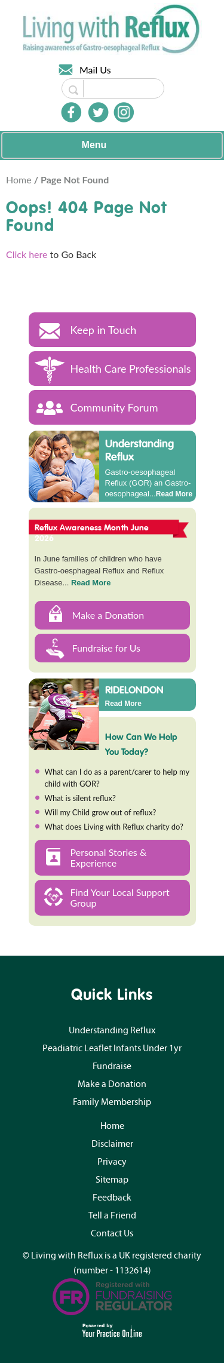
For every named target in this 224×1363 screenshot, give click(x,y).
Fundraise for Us (106, 647)
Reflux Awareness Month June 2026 (92, 533)
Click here (27, 254)
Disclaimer (112, 1143)
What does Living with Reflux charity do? (114, 826)
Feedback (112, 1197)
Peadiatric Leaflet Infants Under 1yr (112, 1048)
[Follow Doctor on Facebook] (71, 112)
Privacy (112, 1161)
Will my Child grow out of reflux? (101, 812)
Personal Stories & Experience (108, 857)
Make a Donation (108, 615)
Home (20, 179)
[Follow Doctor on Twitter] (98, 112)
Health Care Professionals (130, 368)
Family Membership (112, 1102)
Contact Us (112, 1233)
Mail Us (95, 69)
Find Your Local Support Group (120, 897)
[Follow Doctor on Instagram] (123, 112)
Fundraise (112, 1066)
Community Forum (114, 407)
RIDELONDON (134, 689)
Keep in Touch (103, 329)
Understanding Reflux (139, 450)
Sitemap (112, 1179)
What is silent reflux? (80, 798)
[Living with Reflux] (112, 27)
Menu (109, 146)
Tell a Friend (112, 1215)
